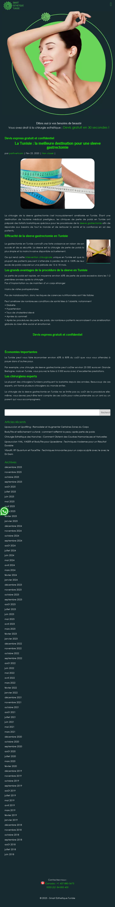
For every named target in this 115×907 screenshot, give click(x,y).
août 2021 (10, 712)
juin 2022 (9, 668)
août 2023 (10, 604)
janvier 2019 (11, 819)
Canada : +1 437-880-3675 (57, 883)
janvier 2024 (11, 579)
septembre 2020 (13, 746)
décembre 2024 (13, 525)
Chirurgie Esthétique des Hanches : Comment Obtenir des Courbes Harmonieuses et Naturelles (56, 436)
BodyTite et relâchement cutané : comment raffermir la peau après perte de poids (50, 431)
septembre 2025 (13, 481)
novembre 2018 (13, 829)
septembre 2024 (13, 540)
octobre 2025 (12, 476)
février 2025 (11, 516)
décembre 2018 (13, 824)
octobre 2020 (12, 741)
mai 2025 (9, 501)
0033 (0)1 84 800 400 (57, 887)
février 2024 (11, 574)
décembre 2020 (13, 736)
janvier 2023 (11, 638)
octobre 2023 (12, 594)
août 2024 (10, 545)
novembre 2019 (13, 775)
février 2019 (11, 815)
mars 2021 (10, 731)
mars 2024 (10, 570)
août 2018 (10, 844)
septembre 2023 (13, 599)
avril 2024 (10, 565)
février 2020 (11, 766)
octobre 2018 (12, 834)
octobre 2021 (12, 707)
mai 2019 (9, 800)
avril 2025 (10, 506)
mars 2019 (10, 810)
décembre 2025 (13, 467)
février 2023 (11, 633)
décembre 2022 (13, 643)
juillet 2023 (10, 609)
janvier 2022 (11, 692)
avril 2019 (10, 805)
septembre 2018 (13, 839)
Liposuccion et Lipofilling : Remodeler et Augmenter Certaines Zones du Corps (47, 426)
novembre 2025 (13, 471)
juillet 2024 (10, 550)
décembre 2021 (13, 697)
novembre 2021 (13, 702)
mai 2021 (9, 726)
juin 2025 (9, 496)
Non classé (48, 153)
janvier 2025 (11, 520)
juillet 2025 (10, 491)
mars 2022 (10, 682)
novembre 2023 (13, 589)
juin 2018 (9, 854)
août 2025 (10, 486)
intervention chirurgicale (38, 257)
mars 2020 (10, 761)
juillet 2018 (10, 849)
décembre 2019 (13, 770)
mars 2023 (10, 628)
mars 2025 (10, 511)
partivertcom (16, 153)
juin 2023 (9, 614)
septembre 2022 (13, 658)
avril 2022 (10, 677)
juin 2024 (9, 555)
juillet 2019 (10, 795)
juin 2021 (9, 721)
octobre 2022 (12, 653)
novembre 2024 (13, 530)
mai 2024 (9, 560)
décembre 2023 (13, 584)
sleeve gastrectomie (91, 223)
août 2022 (10, 663)
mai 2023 (9, 619)
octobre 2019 (12, 780)
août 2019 (10, 790)
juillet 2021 (10, 717)
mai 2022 (9, 672)
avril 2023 (10, 623)
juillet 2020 (10, 756)
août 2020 (10, 751)
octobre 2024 (12, 535)
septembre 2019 (13, 785)
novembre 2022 (13, 648)
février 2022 (11, 687)
